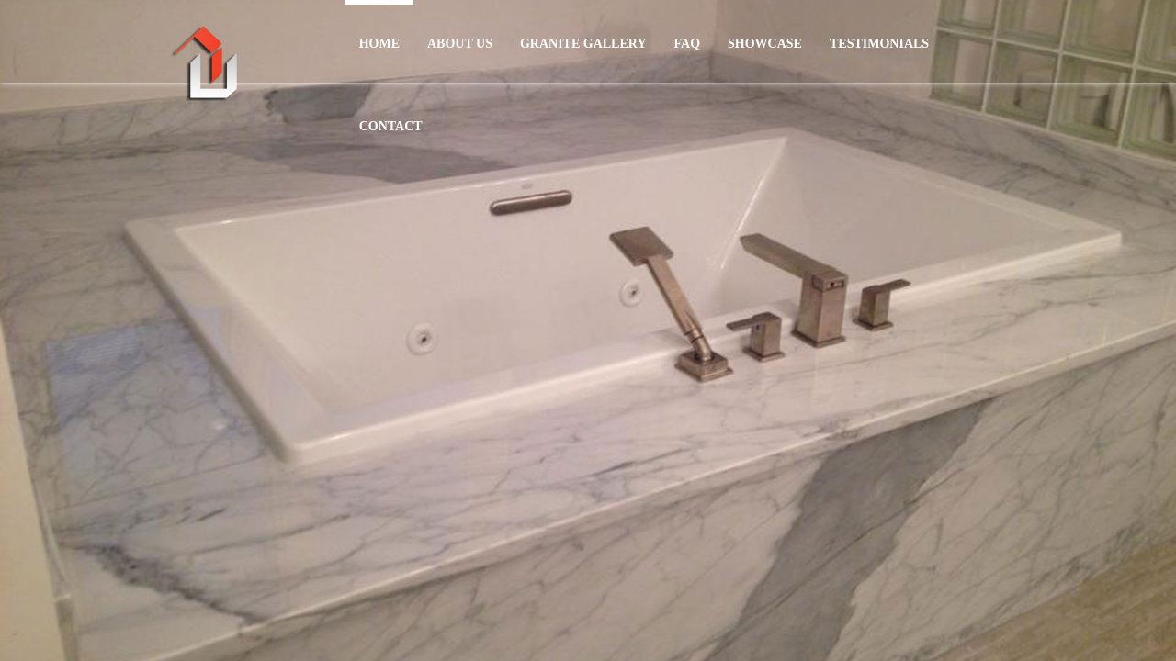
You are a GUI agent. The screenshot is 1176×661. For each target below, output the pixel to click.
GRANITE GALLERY (583, 43)
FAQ (687, 43)
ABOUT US (459, 43)
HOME (379, 43)
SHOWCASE (765, 43)
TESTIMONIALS (879, 43)
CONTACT (391, 126)
